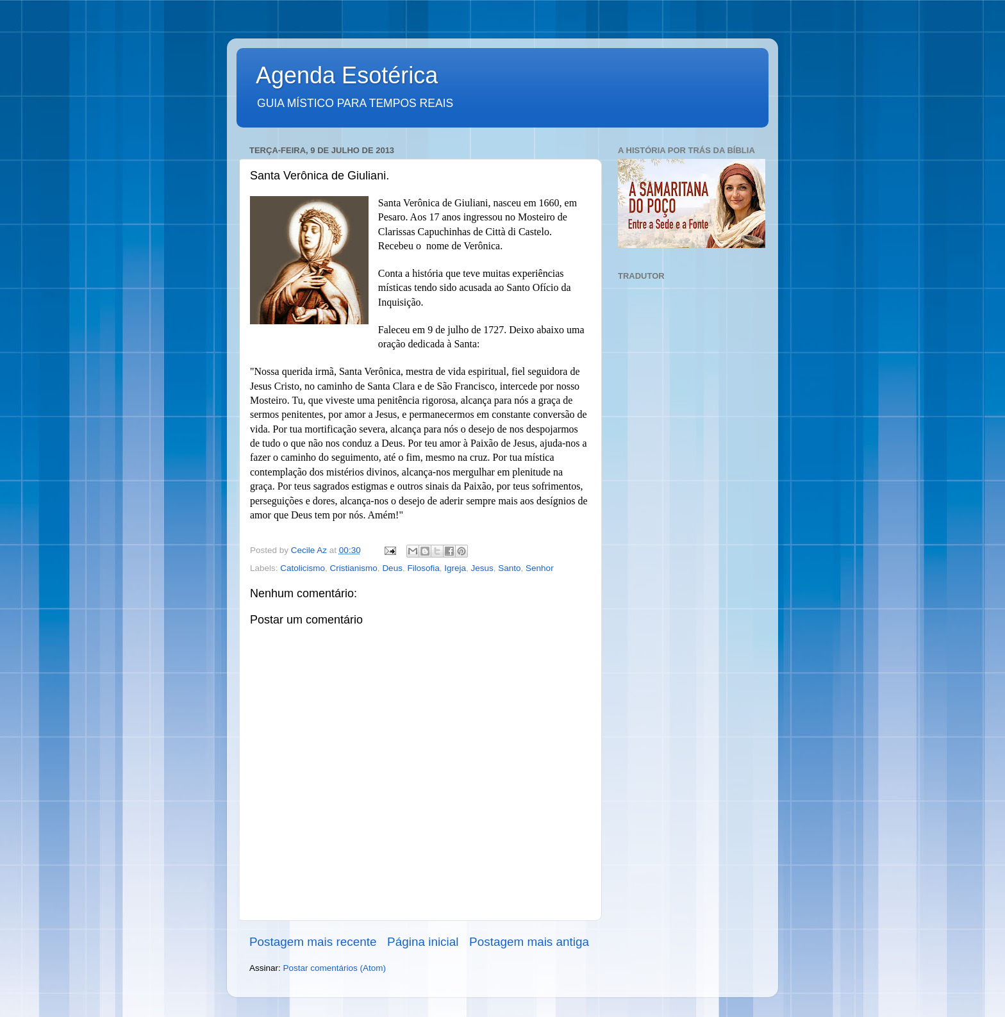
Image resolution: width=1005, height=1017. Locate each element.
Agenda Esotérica (347, 75)
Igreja (455, 568)
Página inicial (422, 941)
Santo (509, 568)
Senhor (540, 568)
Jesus (482, 568)
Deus (392, 568)
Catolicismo (302, 568)
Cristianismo (354, 568)
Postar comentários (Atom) (334, 968)
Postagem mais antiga (529, 941)
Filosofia (423, 568)
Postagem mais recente (312, 941)
